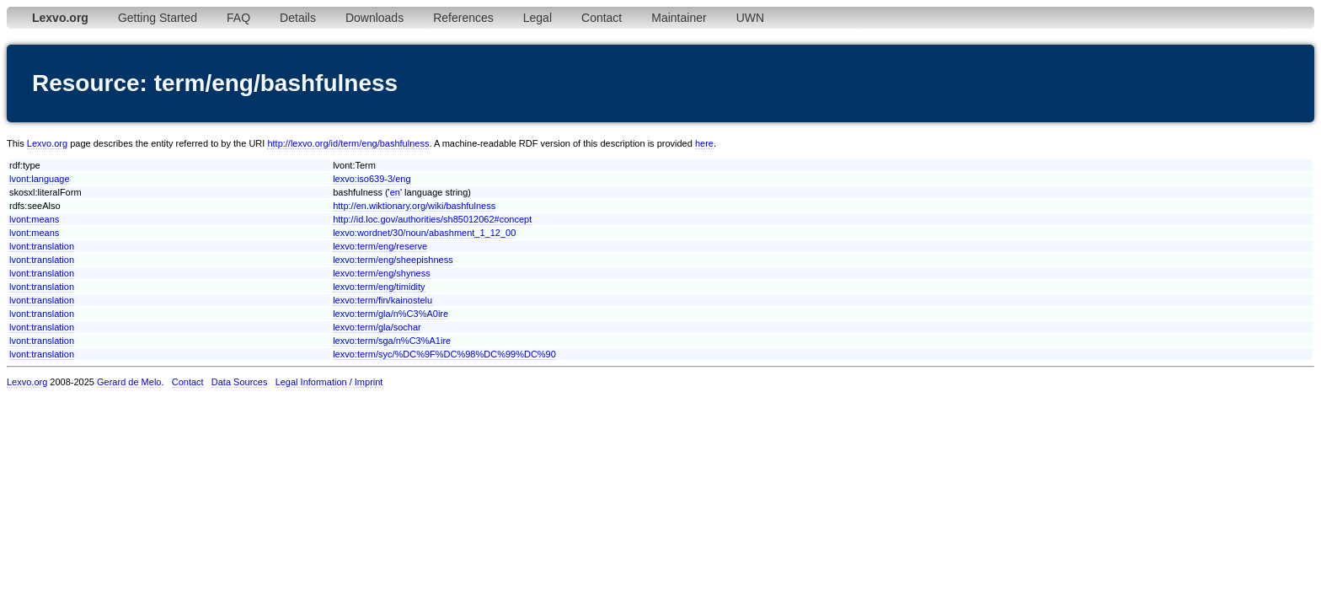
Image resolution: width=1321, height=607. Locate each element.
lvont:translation (41, 246)
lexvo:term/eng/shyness (382, 273)
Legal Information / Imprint (329, 382)
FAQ (238, 17)
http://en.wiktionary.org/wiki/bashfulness (414, 206)
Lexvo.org (47, 143)
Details (298, 17)
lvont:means (34, 219)
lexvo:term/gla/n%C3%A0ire (390, 314)
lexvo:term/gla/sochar (377, 327)
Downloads (374, 17)
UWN (750, 17)
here (704, 143)
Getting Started (157, 17)
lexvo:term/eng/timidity (379, 287)
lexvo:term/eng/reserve (380, 246)
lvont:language (39, 179)
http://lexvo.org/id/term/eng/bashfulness (348, 143)
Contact (601, 17)
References (463, 17)
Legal (537, 17)
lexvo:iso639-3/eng (371, 179)
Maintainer (678, 17)
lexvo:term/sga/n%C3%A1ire (392, 341)
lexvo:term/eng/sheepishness (392, 260)
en (395, 192)
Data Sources (239, 382)
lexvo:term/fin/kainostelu (382, 300)
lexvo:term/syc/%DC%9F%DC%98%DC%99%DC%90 (444, 354)
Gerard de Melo (129, 382)
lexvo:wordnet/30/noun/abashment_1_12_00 (424, 233)
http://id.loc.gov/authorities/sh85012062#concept (432, 219)
